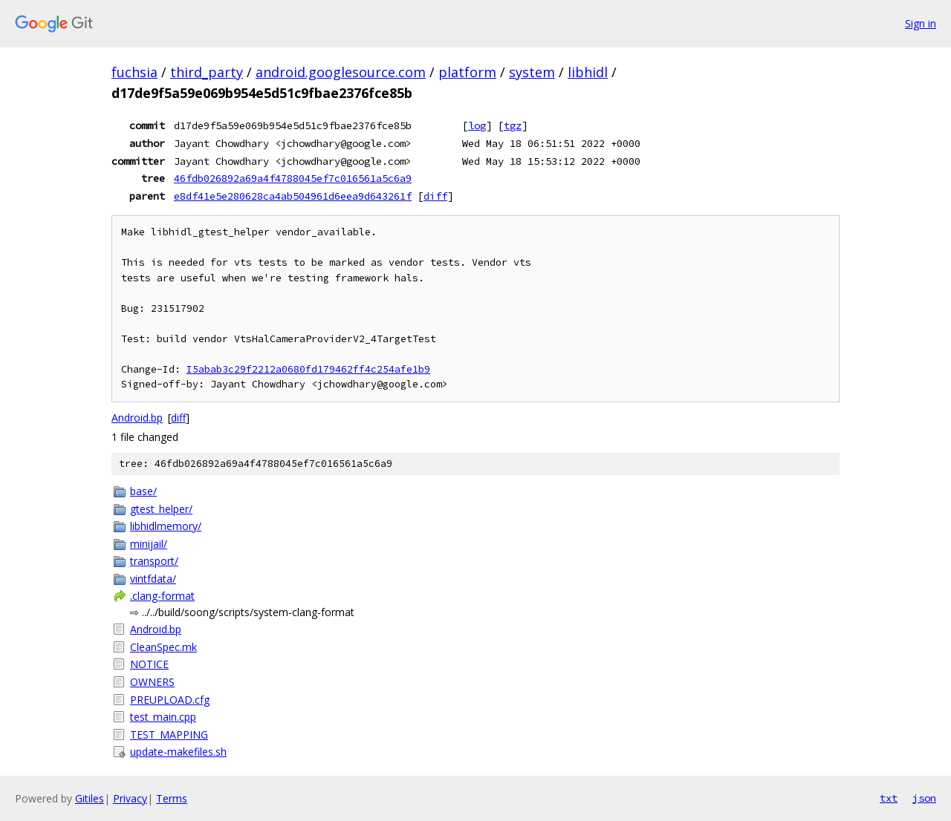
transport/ (154, 561)
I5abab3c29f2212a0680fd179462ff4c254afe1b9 (308, 369)
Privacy (130, 798)
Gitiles (89, 798)
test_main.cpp (163, 717)
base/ (143, 491)
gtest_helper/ (161, 509)
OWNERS (152, 682)
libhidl (588, 72)
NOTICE (149, 664)
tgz (513, 125)
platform (467, 72)
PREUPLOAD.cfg (170, 700)
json (924, 798)
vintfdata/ (153, 579)
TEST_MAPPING (169, 734)
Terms (171, 798)
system (532, 72)
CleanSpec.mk (163, 647)
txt (889, 798)
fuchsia (134, 72)
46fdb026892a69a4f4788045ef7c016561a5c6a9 (293, 178)
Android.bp (137, 417)
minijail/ (148, 544)
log (477, 125)
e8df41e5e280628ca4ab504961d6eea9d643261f (293, 196)
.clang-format (162, 596)
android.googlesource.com (341, 72)
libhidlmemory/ (165, 526)
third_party (206, 72)
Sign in (920, 23)
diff (435, 196)
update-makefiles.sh (178, 752)
